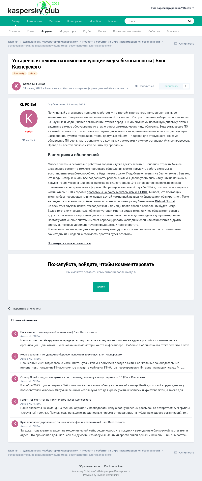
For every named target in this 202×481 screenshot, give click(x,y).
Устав (30, 31)
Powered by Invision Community (101, 474)
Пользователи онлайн (127, 31)
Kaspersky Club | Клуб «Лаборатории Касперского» (101, 471)
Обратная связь (90, 466)
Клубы (87, 31)
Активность (34, 21)
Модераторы (68, 31)
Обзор (15, 22)
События (154, 31)
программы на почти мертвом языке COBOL (117, 192)
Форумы (46, 31)
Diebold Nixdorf (165, 201)
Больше (173, 31)
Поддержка (74, 21)
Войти (101, 287)
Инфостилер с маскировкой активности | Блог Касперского (58, 332)
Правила (14, 31)
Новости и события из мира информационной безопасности (86, 88)
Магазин (54, 21)
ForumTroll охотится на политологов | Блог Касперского (55, 399)
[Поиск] (145, 21)
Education (95, 21)
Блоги (102, 31)
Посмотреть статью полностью (69, 243)
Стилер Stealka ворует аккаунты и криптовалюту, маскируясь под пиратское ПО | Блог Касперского (83, 377)
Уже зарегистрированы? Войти (172, 8)
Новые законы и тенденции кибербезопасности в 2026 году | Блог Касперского (71, 354)
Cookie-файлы (113, 466)
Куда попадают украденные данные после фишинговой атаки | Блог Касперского (72, 422)
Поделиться (144, 86)
